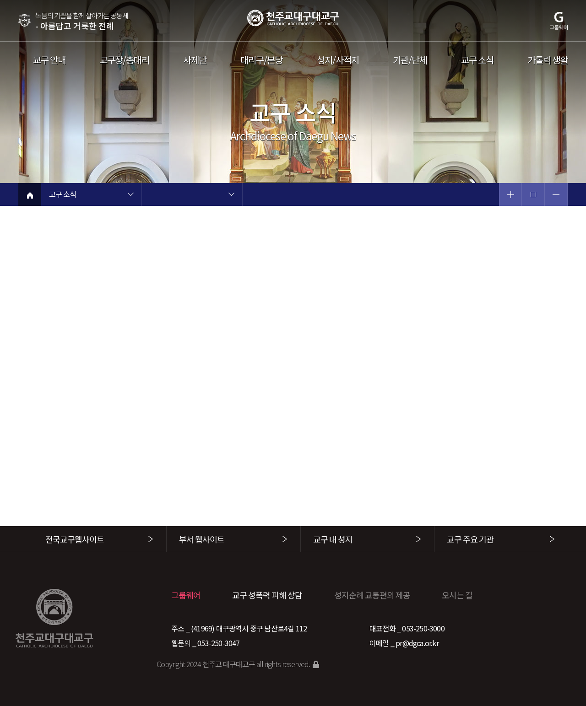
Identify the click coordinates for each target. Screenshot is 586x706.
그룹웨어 (186, 595)
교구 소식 (477, 60)
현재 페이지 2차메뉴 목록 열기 (231, 195)
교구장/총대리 (124, 60)
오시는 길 (457, 595)
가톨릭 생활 (547, 60)
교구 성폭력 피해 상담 (267, 595)
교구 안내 (49, 60)
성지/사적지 (338, 60)
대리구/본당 (261, 60)
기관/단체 (410, 60)
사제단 (194, 60)
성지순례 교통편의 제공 (372, 595)
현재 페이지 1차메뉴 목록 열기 (130, 195)
